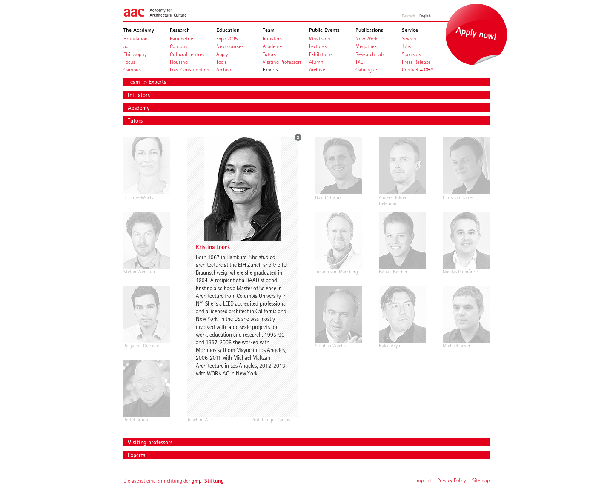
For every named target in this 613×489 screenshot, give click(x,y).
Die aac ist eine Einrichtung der (173, 481)
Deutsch (408, 15)
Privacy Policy (451, 480)
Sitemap (481, 480)
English (425, 15)
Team (135, 82)
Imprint (423, 480)
